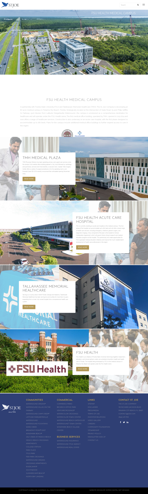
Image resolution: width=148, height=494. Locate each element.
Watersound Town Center (69, 424)
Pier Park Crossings (35, 457)
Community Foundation (99, 427)
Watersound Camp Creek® (37, 414)
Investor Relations (96, 417)
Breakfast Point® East (36, 430)
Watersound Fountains (37, 424)
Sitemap (91, 404)
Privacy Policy (94, 434)
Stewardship (93, 430)
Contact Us (93, 440)
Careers (91, 424)
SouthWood (31, 470)
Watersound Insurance (68, 441)
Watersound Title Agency (68, 444)
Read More (29, 179)
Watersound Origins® (36, 404)
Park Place (31, 450)
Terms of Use (94, 414)
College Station (33, 447)
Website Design (96, 490)
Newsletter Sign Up (96, 437)
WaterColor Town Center (69, 417)
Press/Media (93, 410)
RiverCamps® (31, 467)
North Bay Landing (34, 476)
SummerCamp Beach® (35, 473)
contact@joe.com (127, 414)
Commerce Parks (64, 404)
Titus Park (30, 453)
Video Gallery (94, 420)
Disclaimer (93, 407)
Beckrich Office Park (66, 407)
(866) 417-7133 (124, 417)
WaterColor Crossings (67, 414)
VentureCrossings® (66, 410)
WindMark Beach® (34, 434)
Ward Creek (31, 427)
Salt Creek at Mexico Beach (38, 437)
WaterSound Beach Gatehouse (71, 420)
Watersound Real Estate (68, 447)
